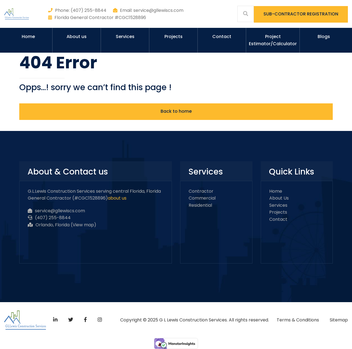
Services (125, 36)
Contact (221, 36)
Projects (173, 36)
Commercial (202, 198)
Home (28, 36)
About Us (279, 198)
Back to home (176, 111)
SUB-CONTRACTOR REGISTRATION (300, 14)
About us (77, 36)
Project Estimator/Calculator (273, 40)
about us (117, 198)
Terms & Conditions (298, 320)
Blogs (324, 36)
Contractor (201, 191)
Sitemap (339, 320)
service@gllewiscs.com (60, 211)
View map (83, 225)
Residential (200, 205)
